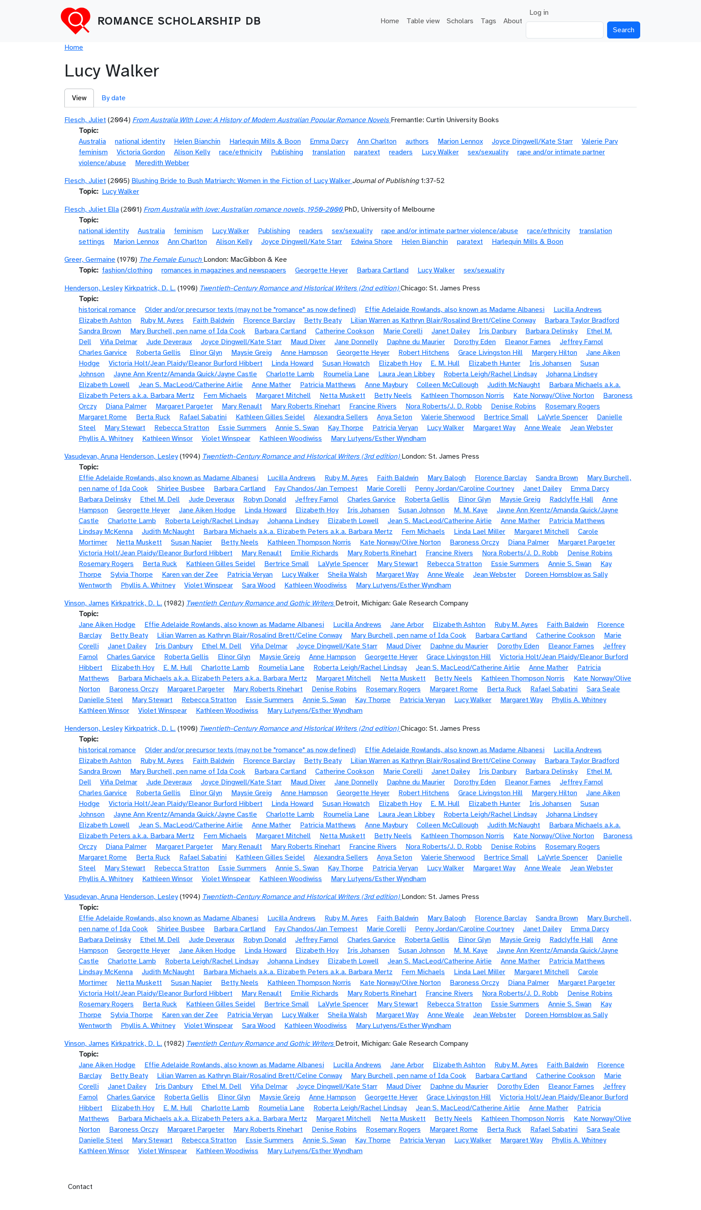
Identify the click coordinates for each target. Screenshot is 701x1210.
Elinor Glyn (206, 352)
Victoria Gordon (141, 152)
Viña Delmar (118, 341)
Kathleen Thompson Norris (462, 395)
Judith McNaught (513, 384)
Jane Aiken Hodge (207, 510)
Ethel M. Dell (160, 499)
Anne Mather (271, 384)
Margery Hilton (554, 352)
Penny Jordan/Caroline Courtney (464, 488)
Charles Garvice (103, 352)
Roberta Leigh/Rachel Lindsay (490, 374)
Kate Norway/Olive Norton (553, 395)
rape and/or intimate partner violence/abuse (449, 230)
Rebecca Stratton (181, 427)
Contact (80, 1186)
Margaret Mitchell (283, 395)
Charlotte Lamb (290, 374)
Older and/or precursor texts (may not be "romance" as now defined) (250, 309)
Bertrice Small (506, 417)
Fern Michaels (225, 395)
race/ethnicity (240, 152)
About (512, 21)
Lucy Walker (440, 152)
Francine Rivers (373, 406)
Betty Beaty (323, 320)
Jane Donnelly (356, 341)
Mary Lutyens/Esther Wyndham (378, 438)
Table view (422, 21)
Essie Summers (242, 427)
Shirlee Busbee (181, 488)
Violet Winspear (226, 438)
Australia (92, 141)
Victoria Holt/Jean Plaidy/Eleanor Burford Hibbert (185, 363)
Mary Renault (242, 406)
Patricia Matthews (328, 384)
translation (328, 152)
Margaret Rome (103, 417)
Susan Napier (191, 542)
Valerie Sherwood (448, 417)
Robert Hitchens (423, 352)
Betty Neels (393, 395)
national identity (140, 141)
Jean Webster (591, 427)
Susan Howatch (346, 363)
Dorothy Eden (475, 341)
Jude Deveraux (169, 341)
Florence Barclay (269, 320)
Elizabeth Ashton (105, 320)
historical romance (107, 309)
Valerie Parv (600, 141)
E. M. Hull (445, 363)
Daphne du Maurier (416, 341)
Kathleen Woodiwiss (290, 438)
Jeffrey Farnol (581, 341)
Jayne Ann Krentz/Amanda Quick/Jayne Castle (185, 374)
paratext (367, 152)
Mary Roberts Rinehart (305, 406)
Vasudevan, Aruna (91, 456)
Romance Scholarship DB (179, 21)
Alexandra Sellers (341, 417)
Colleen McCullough (447, 384)
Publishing (287, 152)
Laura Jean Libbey (406, 374)
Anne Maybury (386, 384)
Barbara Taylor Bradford (582, 320)
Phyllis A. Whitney (106, 438)
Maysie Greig (251, 352)
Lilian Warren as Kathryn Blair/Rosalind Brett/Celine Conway (443, 320)
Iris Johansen (550, 363)
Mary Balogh (446, 477)
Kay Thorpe (345, 427)
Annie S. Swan (297, 427)
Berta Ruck (153, 417)
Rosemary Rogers (572, 406)
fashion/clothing (127, 270)
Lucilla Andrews (577, 309)
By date (113, 98)
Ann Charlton (377, 141)
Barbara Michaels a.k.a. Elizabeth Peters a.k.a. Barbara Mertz (298, 531)
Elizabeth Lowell (104, 384)
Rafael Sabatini (203, 417)
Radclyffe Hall (571, 499)
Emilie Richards (314, 553)
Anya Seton (394, 417)
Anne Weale (542, 427)
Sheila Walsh (347, 574)
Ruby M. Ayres (162, 320)
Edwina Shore (372, 241)
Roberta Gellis (158, 352)
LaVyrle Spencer (562, 417)
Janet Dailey (450, 331)
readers (401, 152)
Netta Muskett (342, 395)
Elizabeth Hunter (494, 363)
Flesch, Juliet (85, 119)
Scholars (460, 21)
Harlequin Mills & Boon (265, 141)
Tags (488, 21)
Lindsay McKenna (106, 531)
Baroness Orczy (474, 542)
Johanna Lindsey (571, 374)
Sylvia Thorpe (131, 574)
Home (389, 21)
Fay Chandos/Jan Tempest (316, 488)
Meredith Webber (162, 162)
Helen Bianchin (197, 141)
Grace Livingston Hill (490, 352)
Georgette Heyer (321, 270)
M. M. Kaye (471, 510)
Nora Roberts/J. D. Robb (443, 406)
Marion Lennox (460, 141)
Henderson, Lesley (93, 288)
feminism (93, 152)
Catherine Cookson (344, 331)
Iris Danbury (497, 331)
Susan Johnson (421, 510)
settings (92, 241)
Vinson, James (86, 603)
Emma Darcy (329, 141)
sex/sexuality (488, 152)
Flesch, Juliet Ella (91, 209)
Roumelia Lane (346, 374)
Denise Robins (513, 406)
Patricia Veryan (395, 427)
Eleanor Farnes (528, 341)
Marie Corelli (402, 331)
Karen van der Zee (190, 574)
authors (417, 141)
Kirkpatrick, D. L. (150, 288)
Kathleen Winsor (167, 438)
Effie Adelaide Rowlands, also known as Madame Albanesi (455, 309)
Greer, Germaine (89, 259)
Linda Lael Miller (479, 531)
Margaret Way (494, 427)
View (79, 98)
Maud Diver (308, 341)
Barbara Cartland (383, 270)
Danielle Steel (101, 699)
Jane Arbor (407, 624)
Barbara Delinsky (551, 331)
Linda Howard (292, 363)
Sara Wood (258, 585)
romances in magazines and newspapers (223, 270)
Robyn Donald (264, 499)
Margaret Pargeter (184, 406)
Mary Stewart (125, 427)
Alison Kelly (192, 152)
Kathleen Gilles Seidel (270, 417)
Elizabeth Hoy (400, 363)
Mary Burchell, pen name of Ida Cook (187, 331)
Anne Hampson (304, 352)
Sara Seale (603, 689)
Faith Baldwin (213, 320)
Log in (539, 12)
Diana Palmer (126, 406)
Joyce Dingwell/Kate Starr (532, 141)
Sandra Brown (100, 331)
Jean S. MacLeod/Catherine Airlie (191, 384)
